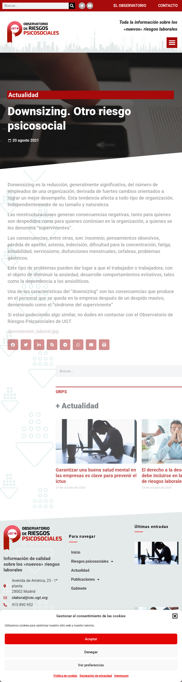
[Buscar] (72, 6)
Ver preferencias (91, 665)
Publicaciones (85, 579)
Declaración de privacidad (96, 675)
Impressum (121, 675)
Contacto (168, 5)
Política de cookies (65, 675)
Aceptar (91, 639)
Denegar (91, 652)
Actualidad (80, 570)
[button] (175, 616)
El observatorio (130, 5)
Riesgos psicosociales (92, 561)
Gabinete (78, 588)
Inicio (75, 552)
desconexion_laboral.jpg (33, 331)
